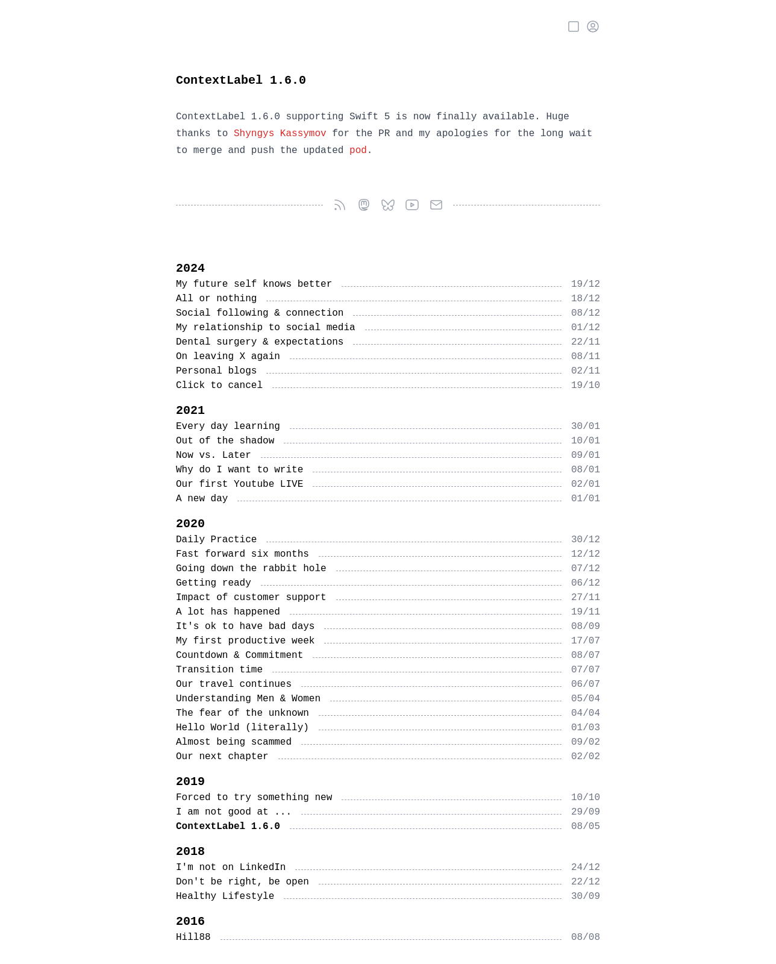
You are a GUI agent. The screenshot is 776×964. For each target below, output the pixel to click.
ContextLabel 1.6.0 (241, 80)
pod (358, 150)
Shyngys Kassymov (280, 133)
